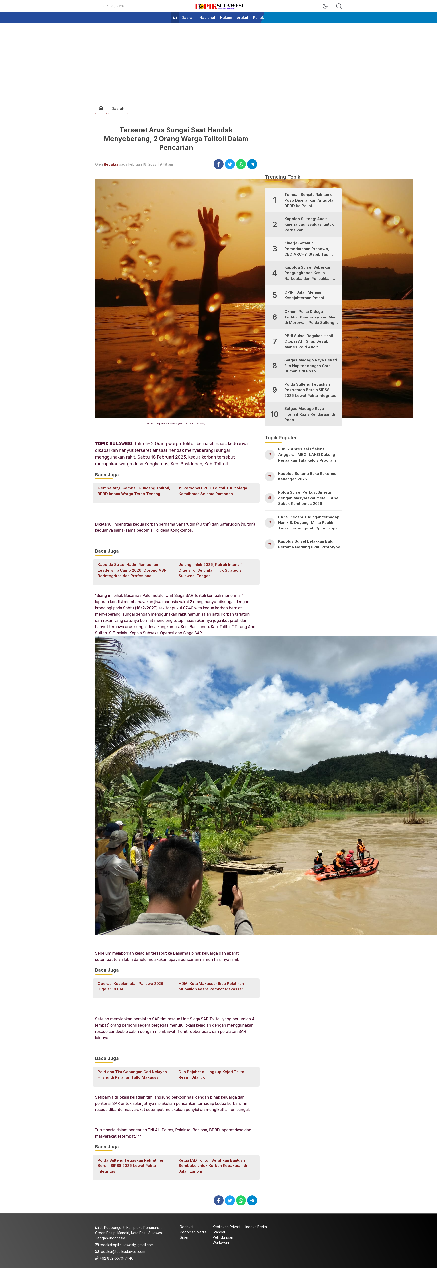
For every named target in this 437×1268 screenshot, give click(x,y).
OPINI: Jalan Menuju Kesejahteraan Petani (304, 295)
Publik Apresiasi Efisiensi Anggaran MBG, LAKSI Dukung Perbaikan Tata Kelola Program (307, 455)
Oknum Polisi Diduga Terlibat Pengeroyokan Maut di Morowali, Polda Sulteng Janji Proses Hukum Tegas (311, 317)
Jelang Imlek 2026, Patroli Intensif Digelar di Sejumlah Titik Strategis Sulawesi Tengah (210, 570)
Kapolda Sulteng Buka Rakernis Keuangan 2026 (307, 476)
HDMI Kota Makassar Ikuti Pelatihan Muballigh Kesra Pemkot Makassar (211, 986)
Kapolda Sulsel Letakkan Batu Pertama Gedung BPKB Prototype (309, 544)
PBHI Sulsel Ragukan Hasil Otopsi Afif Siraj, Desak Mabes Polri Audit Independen (308, 341)
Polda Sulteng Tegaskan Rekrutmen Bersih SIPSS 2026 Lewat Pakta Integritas (131, 1166)
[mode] (325, 6)
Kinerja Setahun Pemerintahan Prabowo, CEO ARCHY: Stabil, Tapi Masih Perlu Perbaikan (306, 249)
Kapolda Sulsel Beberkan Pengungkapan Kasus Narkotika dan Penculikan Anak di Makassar (308, 273)
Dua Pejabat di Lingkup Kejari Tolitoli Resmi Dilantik (212, 1074)
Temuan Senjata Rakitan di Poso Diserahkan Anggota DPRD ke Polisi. (309, 200)
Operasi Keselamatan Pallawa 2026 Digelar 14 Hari (130, 986)
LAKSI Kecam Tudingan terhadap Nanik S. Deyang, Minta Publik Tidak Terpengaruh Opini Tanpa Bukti (308, 523)
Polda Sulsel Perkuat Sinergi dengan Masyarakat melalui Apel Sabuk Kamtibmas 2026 (309, 498)
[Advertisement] (218, 61)
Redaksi (111, 164)
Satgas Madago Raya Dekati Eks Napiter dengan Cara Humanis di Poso (310, 365)
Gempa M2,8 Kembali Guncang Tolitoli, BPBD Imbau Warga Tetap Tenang (134, 491)
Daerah (118, 108)
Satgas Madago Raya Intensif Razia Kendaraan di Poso (309, 414)
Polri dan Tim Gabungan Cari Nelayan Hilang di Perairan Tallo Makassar (132, 1074)
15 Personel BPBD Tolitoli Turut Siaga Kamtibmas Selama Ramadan (213, 491)
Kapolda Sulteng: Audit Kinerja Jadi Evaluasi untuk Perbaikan (309, 224)
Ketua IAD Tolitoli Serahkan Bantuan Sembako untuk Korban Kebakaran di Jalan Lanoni (213, 1166)
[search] (339, 6)
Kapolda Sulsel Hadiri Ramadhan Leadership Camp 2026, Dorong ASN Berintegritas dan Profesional (132, 570)
